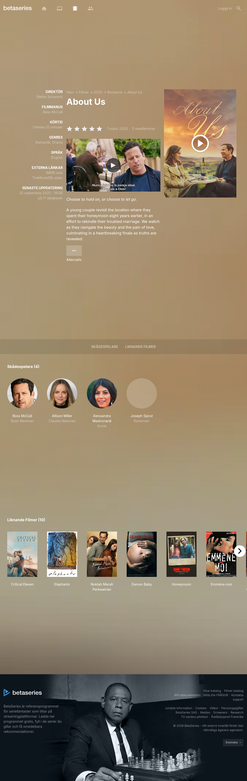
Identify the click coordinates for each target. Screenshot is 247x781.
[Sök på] (238, 8)
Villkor (214, 708)
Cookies (200, 708)
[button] (22, 403)
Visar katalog (212, 691)
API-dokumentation (187, 695)
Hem (70, 92)
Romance (114, 92)
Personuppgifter (232, 708)
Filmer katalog (233, 691)
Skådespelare (104, 347)
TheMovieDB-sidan (47, 178)
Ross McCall (53, 112)
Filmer (84, 92)
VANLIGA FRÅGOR (215, 695)
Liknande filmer (140, 347)
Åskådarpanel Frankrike (227, 717)
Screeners (220, 712)
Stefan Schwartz (49, 97)
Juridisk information (178, 708)
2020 (98, 92)
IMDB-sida (54, 173)
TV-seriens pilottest (194, 717)
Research (237, 712)
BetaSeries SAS (186, 712)
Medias (205, 712)
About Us (134, 92)
